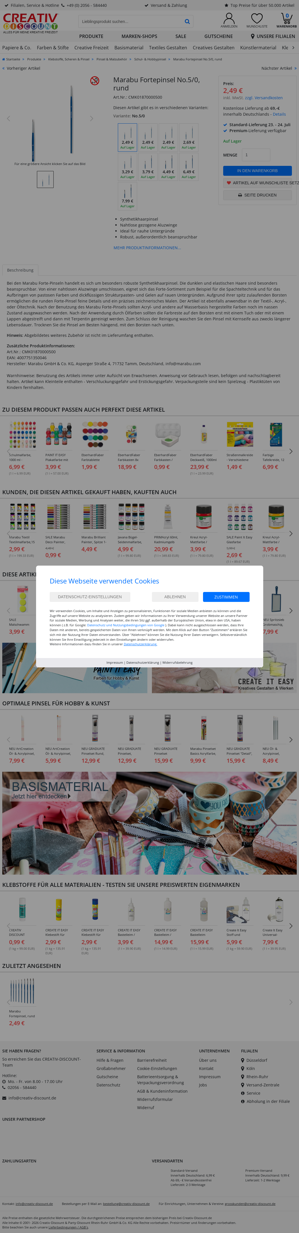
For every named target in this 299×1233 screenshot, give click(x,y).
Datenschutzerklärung (142, 662)
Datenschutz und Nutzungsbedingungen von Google (125, 625)
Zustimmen (226, 597)
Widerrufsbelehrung (177, 662)
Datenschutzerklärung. (140, 644)
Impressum (114, 662)
